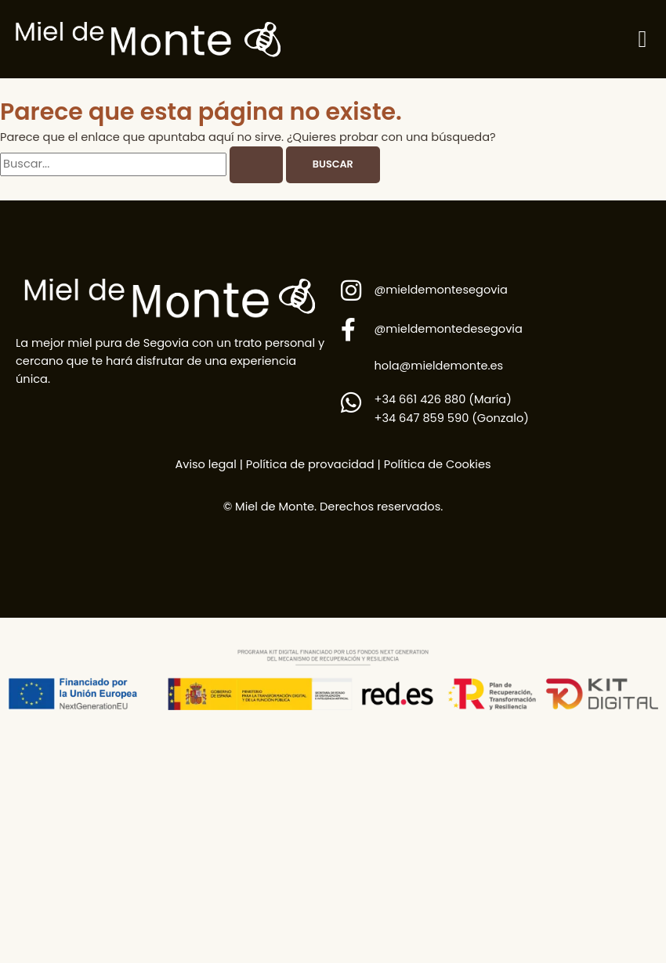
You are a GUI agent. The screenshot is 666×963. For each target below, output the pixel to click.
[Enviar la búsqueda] (256, 164)
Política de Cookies (437, 464)
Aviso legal (205, 464)
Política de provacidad (309, 464)
